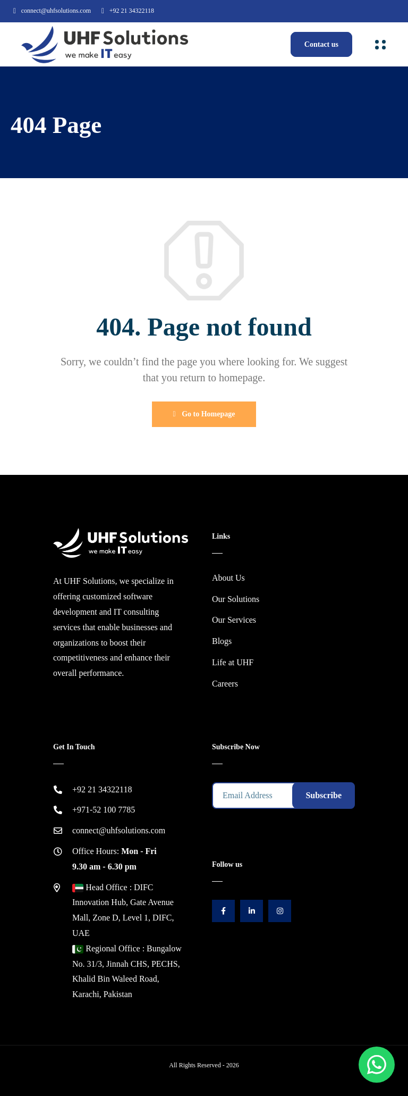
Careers (225, 683)
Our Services (234, 619)
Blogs (222, 641)
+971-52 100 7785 (103, 809)
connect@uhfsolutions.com (56, 10)
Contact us (321, 44)
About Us (228, 577)
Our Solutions (235, 599)
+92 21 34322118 (131, 10)
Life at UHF (232, 662)
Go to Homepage (204, 414)
